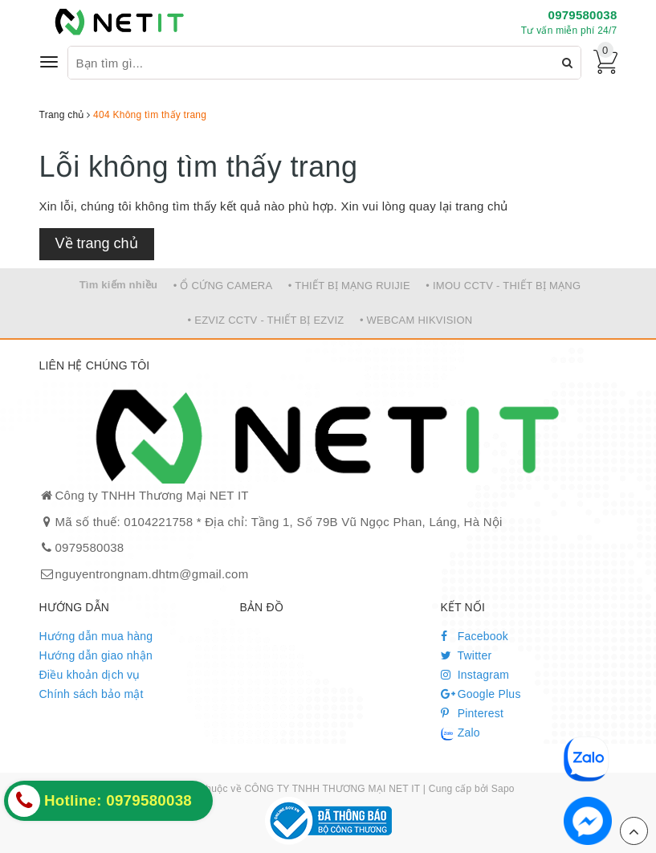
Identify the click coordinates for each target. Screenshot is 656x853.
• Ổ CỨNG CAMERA (223, 286)
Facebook (475, 636)
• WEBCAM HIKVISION (416, 320)
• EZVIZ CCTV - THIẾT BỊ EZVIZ (266, 320)
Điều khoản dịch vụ (90, 674)
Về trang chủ (96, 243)
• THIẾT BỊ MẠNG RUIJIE (349, 286)
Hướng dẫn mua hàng (96, 636)
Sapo (503, 788)
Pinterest (472, 713)
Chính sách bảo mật (91, 694)
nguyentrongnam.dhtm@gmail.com (152, 574)
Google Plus (481, 694)
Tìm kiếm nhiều (118, 285)
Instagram (475, 674)
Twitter (466, 655)
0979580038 (582, 15)
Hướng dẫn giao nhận (96, 655)
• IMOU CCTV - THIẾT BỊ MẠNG (503, 286)
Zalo (460, 733)
